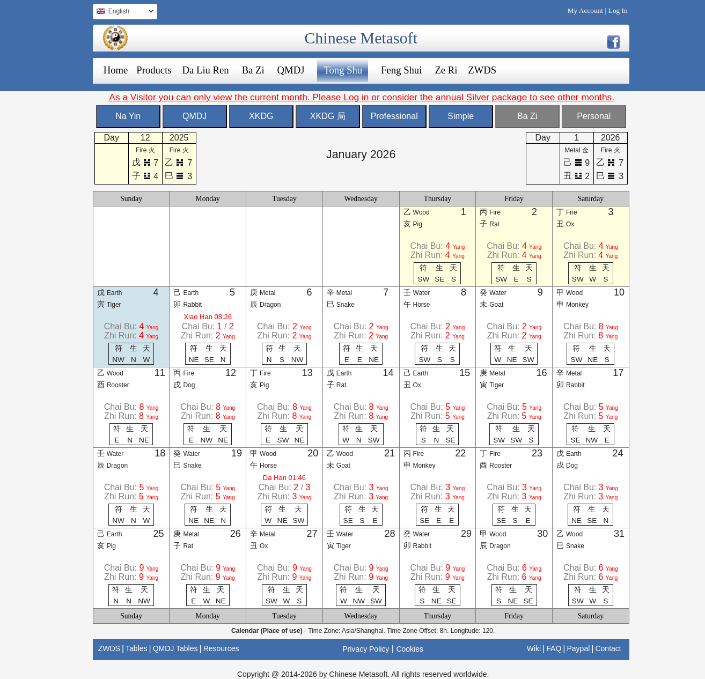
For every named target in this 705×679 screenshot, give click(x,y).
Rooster (118, 385)
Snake (345, 304)
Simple (460, 116)
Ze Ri (446, 70)
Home (116, 70)
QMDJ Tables (175, 648)
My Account (585, 10)
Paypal (578, 648)
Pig (417, 224)
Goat (496, 304)
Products (153, 70)
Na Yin (128, 116)
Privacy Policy (365, 649)
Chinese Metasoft (360, 38)
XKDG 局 (328, 116)
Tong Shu (343, 70)
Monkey (577, 304)
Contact (608, 648)
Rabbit (192, 304)
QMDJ (291, 70)
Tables (136, 648)
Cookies (409, 649)
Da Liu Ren (205, 70)
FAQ (553, 648)
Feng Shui (401, 70)
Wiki (534, 648)
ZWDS (482, 70)
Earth (114, 293)
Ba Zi (253, 70)
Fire (495, 212)
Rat (494, 224)
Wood (421, 212)
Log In (618, 10)
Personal (594, 116)
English (123, 13)
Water (421, 293)
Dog (189, 385)
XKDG (261, 116)
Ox (570, 224)
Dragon (270, 304)
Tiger (114, 304)
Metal (267, 293)
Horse (421, 304)
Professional (394, 116)
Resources (221, 648)
